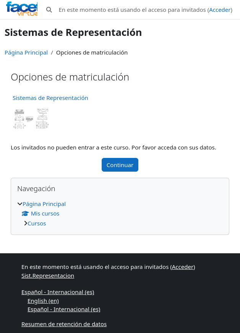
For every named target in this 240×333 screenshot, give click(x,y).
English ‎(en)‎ (43, 300)
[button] (49, 9)
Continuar (120, 165)
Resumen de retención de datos (64, 324)
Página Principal (26, 52)
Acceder (219, 9)
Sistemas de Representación (50, 97)
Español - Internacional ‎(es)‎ (57, 292)
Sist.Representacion (47, 275)
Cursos (37, 223)
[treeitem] (120, 213)
